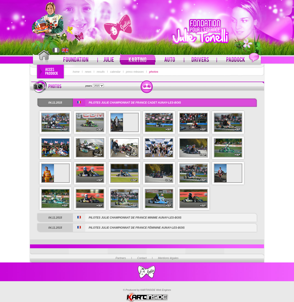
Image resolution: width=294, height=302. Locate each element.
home (76, 71)
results (101, 71)
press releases (135, 71)
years (88, 85)
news (88, 71)
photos (153, 71)
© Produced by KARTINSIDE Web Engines (147, 290)
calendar (115, 71)
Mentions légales (168, 258)
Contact (142, 258)
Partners (120, 258)
